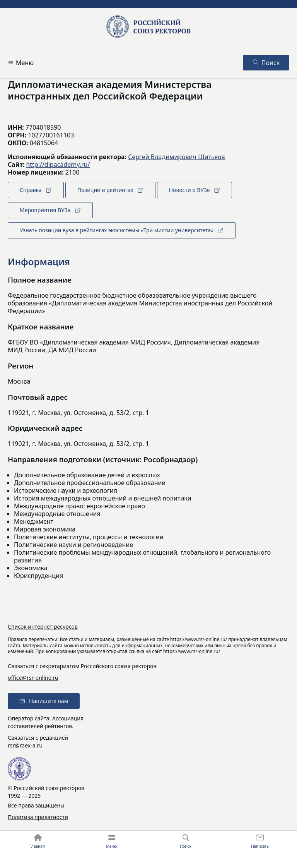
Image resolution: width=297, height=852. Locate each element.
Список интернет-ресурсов (43, 626)
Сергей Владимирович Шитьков (176, 157)
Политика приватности (38, 817)
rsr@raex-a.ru (25, 745)
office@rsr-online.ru (33, 677)
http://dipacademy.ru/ (58, 164)
